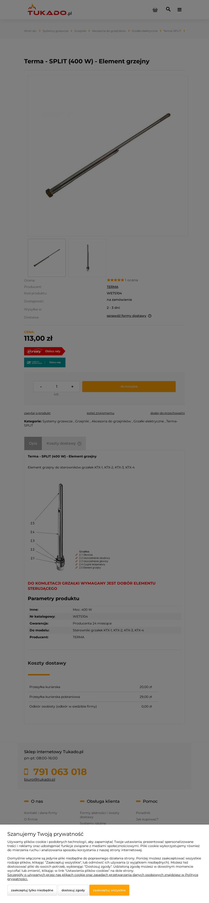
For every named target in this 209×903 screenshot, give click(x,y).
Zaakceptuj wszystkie (109, 890)
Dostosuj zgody (73, 890)
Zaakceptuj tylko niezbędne (32, 890)
